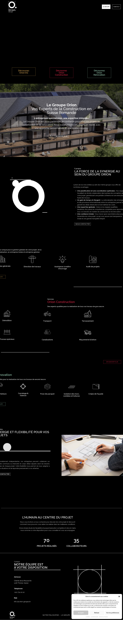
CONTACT (116, 6)
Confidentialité (94, 616)
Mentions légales (103, 616)
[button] (119, 596)
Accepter (81, 613)
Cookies (88, 616)
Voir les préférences (112, 613)
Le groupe (106, 6)
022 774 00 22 (19, 595)
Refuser (96, 613)
